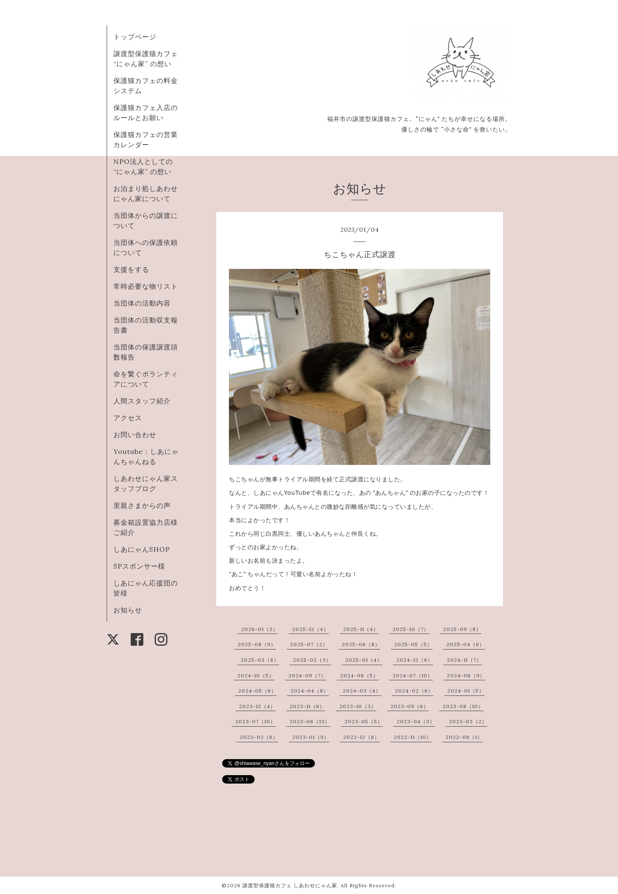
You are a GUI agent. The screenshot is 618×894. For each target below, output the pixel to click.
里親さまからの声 (142, 505)
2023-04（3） (416, 721)
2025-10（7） (410, 629)
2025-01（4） (363, 660)
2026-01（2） (259, 629)
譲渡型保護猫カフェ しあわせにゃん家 (289, 885)
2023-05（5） (363, 721)
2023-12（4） (257, 706)
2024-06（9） (466, 675)
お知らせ (127, 610)
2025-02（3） (312, 660)
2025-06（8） (361, 644)
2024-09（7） (307, 675)
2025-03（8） (260, 660)
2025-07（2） (309, 644)
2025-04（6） (465, 644)
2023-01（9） (310, 737)
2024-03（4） (362, 690)
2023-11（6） (307, 706)
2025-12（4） (310, 629)
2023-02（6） (259, 737)
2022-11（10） (413, 737)
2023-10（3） (357, 706)
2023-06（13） (310, 721)
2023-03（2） (468, 721)
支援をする (131, 269)
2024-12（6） (414, 660)
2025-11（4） (361, 629)
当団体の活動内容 (142, 303)
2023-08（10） (463, 706)
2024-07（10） (412, 675)
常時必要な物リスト (145, 286)
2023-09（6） (409, 706)
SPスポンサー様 (139, 566)
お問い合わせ (134, 434)
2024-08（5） (359, 675)
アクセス (127, 417)
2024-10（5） (255, 675)
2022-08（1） (464, 737)
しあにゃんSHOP (141, 549)
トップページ (134, 36)
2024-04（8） (309, 690)
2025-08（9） (257, 644)
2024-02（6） (414, 690)
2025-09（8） (462, 629)
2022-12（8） (361, 737)
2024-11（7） (464, 660)
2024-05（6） (257, 690)
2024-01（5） (465, 690)
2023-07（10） (255, 721)
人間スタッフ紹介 (142, 401)
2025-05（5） (413, 644)
